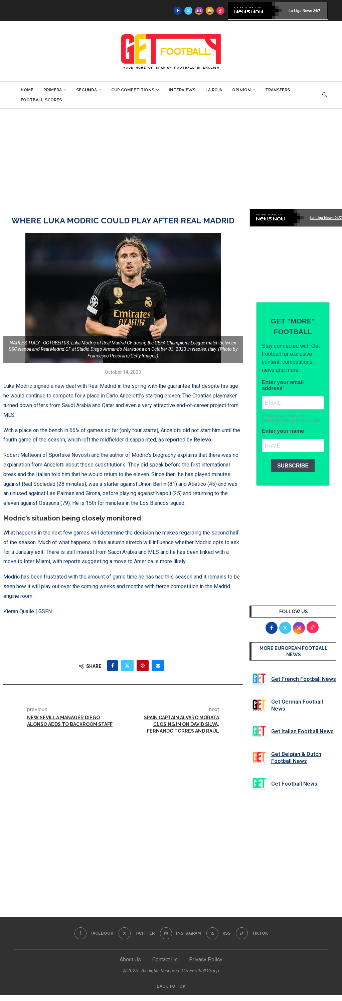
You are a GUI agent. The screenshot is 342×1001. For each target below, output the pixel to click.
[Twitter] (188, 11)
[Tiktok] (220, 11)
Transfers (277, 90)
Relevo (202, 439)
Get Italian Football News (302, 731)
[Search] (324, 95)
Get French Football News (303, 679)
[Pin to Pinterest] (143, 665)
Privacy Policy (205, 959)
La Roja (213, 90)
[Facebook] (178, 11)
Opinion (241, 90)
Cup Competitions (132, 90)
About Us (130, 959)
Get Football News (294, 784)
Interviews (182, 90)
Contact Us (165, 959)
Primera (52, 90)
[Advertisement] (171, 158)
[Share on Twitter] (127, 665)
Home (27, 90)
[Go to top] (171, 986)
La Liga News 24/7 (304, 11)
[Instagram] (199, 11)
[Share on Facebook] (112, 665)
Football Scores (41, 100)
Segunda (86, 90)
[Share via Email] (158, 665)
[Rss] (210, 11)
